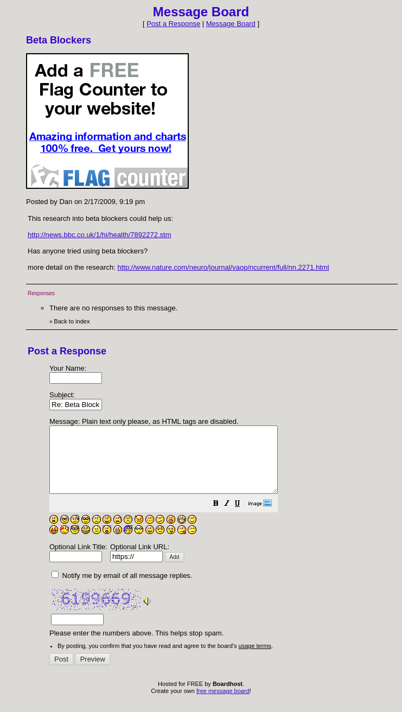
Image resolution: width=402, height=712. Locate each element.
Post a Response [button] (173, 24)
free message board (223, 704)
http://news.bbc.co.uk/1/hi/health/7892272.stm (99, 235)
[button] (243, 518)
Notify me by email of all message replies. (122, 588)
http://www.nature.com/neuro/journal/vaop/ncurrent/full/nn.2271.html (223, 267)
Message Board (231, 24)
